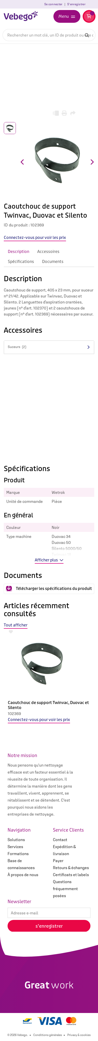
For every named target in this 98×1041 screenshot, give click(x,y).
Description (18, 251)
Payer (58, 860)
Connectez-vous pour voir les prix (39, 719)
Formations (18, 853)
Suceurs (17, 347)
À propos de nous (23, 874)
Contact (60, 839)
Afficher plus (49, 560)
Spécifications (21, 261)
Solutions (16, 839)
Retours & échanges (71, 867)
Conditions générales (47, 1035)
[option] (49, 680)
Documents (52, 261)
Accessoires (48, 251)
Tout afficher (15, 625)
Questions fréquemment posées (65, 888)
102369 (14, 713)
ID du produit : (17, 225)
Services (15, 846)
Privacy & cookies (79, 1035)
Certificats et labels (71, 874)
